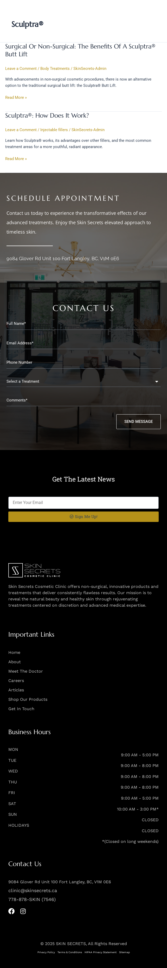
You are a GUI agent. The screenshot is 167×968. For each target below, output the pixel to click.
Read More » (16, 97)
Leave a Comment (21, 68)
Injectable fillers (54, 129)
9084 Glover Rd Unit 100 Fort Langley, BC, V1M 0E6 (63, 258)
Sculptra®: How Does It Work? (47, 115)
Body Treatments (55, 68)
